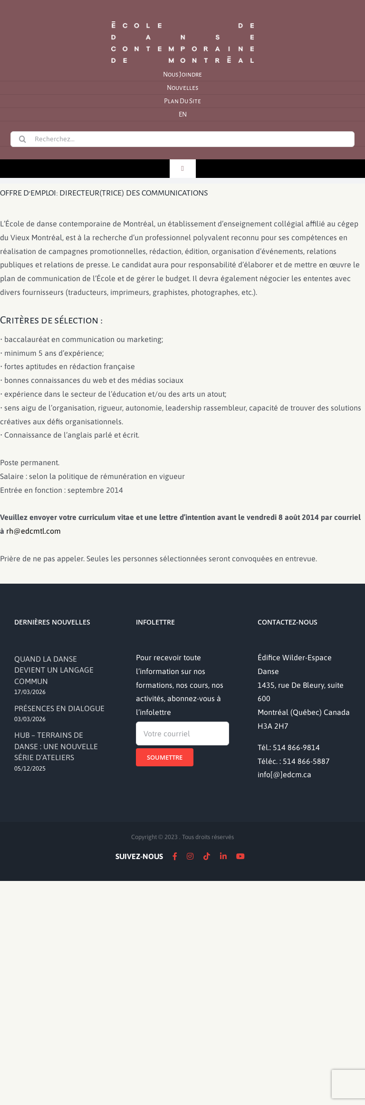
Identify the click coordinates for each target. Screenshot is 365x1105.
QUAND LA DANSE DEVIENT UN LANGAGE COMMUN (54, 670)
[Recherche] (22, 139)
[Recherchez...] (182, 139)
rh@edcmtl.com (33, 531)
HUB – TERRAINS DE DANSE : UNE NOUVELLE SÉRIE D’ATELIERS (56, 746)
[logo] (182, 20)
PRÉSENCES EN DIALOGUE (59, 708)
